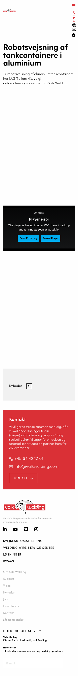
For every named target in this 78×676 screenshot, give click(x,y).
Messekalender (13, 619)
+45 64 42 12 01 (29, 458)
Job (5, 599)
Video (7, 585)
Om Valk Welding (14, 572)
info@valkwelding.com (36, 466)
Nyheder (16, 386)
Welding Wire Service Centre (28, 547)
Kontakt (20, 478)
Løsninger (12, 554)
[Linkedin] (5, 529)
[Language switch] (74, 27)
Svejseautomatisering (23, 541)
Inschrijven (57, 663)
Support (8, 578)
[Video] (73, 35)
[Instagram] (36, 529)
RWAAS (8, 561)
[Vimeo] (26, 529)
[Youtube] (15, 530)
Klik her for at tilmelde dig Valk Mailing (25, 640)
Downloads (11, 606)
